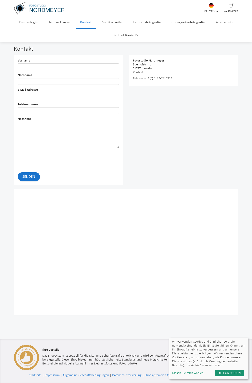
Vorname (24, 60)
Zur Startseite (111, 22)
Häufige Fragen (59, 22)
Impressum (52, 375)
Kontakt (86, 22)
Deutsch (211, 8)
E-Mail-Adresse (28, 89)
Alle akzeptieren (230, 373)
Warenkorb (231, 8)
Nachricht (24, 119)
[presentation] (48, 159)
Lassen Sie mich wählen (188, 373)
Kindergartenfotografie (188, 22)
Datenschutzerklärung (127, 375)
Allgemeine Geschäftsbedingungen (86, 375)
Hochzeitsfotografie (146, 22)
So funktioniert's (126, 35)
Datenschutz (224, 22)
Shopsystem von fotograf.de (163, 375)
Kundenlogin (28, 22)
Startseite (35, 375)
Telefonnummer (29, 104)
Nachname (25, 75)
